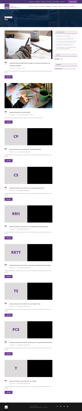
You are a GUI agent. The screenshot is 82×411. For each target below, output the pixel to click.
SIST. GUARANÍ (56, 1)
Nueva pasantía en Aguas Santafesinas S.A (64, 44)
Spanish (62, 1)
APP (18, 114)
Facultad (31, 6)
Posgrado (55, 6)
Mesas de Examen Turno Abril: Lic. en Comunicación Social (27, 188)
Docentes (43, 1)
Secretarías (42, 6)
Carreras (36, 6)
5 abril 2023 (12, 68)
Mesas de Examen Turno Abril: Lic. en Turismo (23, 381)
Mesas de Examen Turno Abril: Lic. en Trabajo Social (25, 304)
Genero (18, 68)
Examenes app (27, 152)
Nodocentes (49, 1)
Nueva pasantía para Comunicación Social (64, 38)
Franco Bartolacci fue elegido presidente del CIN (66, 41)
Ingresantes (31, 1)
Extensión (60, 6)
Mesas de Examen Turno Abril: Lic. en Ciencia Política (25, 149)
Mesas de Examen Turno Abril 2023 (20, 112)
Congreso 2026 (72, 1)
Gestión (23, 68)
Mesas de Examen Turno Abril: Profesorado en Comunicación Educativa (31, 342)
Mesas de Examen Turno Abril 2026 (63, 36)
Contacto (66, 6)
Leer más (8, 76)
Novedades (72, 6)
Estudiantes (37, 1)
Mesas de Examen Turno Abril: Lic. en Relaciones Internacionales (29, 226)
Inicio (32, 114)
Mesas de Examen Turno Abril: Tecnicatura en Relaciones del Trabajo (30, 265)
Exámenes (21, 152)
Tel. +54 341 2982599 (33, 406)
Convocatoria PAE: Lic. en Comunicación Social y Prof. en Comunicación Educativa (66, 48)
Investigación (49, 6)
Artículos (21, 114)
